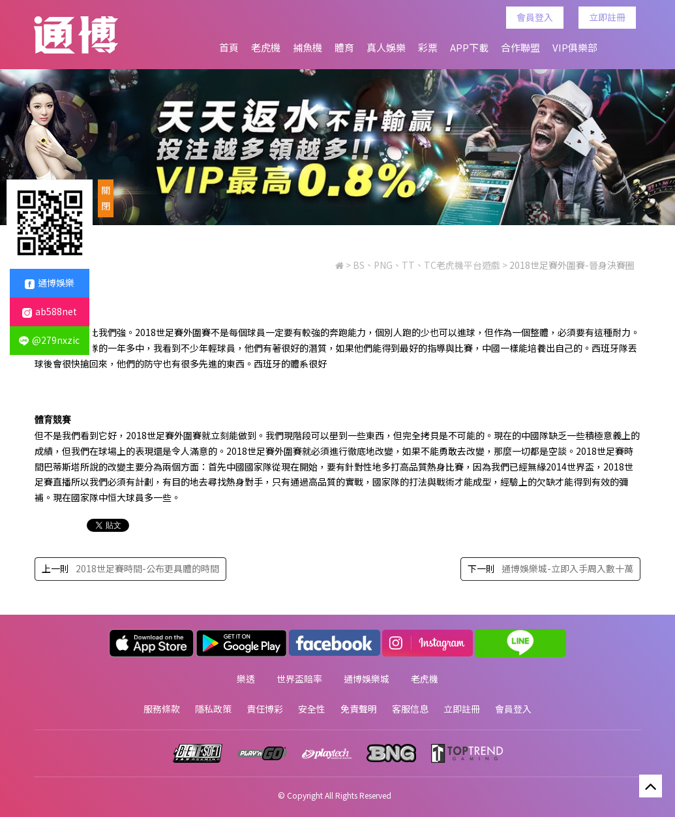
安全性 (311, 706)
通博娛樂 (49, 282)
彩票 (428, 47)
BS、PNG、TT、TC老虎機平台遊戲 (426, 266)
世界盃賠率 (299, 678)
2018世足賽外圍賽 (172, 332)
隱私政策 (213, 706)
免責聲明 (358, 706)
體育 (344, 47)
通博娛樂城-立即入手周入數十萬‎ (568, 569)
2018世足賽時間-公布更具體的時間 (146, 569)
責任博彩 (265, 706)
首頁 (229, 47)
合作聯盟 (520, 47)
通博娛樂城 (366, 678)
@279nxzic (49, 340)
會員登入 (536, 16)
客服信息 (410, 706)
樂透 (246, 678)
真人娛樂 (386, 47)
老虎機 (265, 47)
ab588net (49, 311)
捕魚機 (307, 47)
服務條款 (161, 706)
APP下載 (469, 47)
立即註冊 (609, 16)
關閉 (105, 197)
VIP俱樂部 (574, 47)
